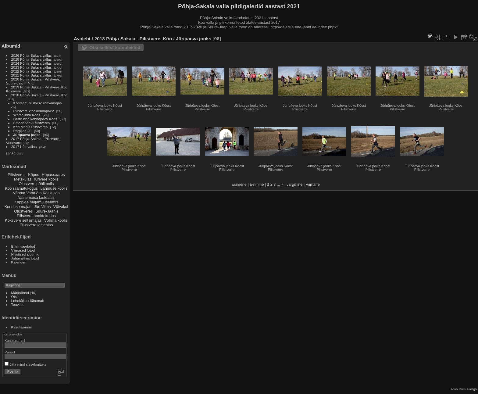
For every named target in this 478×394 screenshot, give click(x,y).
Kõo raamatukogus (21, 188)
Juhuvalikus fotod (25, 258)
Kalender (18, 262)
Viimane (313, 184)
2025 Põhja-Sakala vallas (31, 59)
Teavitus (17, 304)
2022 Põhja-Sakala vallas (31, 71)
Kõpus (33, 174)
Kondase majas (17, 206)
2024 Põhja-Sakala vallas (31, 63)
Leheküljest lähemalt (27, 301)
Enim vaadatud (23, 246)
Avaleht (82, 38)
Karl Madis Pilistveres (30, 127)
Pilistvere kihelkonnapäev (33, 111)
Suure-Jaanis (46, 211)
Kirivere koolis (46, 179)
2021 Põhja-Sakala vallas (31, 75)
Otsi (14, 297)
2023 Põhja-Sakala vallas (31, 67)
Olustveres (23, 211)
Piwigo (472, 389)
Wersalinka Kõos (26, 115)
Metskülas (23, 179)
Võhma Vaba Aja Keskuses (36, 193)
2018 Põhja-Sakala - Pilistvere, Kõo (39, 95)
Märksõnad (20, 293)
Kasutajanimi (21, 327)
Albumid (11, 45)
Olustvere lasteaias (36, 225)
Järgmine (295, 184)
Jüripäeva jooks (27, 135)
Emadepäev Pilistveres (31, 123)
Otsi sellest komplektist (115, 47)
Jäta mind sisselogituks (25, 364)
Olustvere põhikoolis (36, 183)
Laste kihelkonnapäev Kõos (35, 119)
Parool (10, 352)
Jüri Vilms (42, 206)
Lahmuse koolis (53, 188)
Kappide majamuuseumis (36, 202)
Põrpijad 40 (22, 131)
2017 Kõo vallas (24, 147)
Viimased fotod (23, 250)
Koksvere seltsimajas (23, 220)
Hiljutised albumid (25, 254)
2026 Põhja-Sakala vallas (31, 55)
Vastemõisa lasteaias (36, 197)
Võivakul (60, 206)
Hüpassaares (53, 174)
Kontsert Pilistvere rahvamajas (37, 103)
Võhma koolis (56, 220)
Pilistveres (16, 174)
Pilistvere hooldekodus (36, 215)
